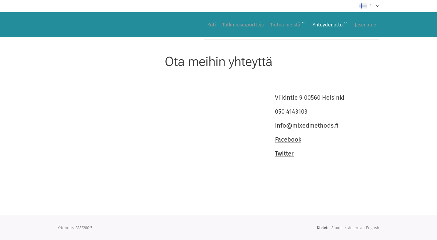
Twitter (284, 153)
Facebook (288, 139)
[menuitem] (193, 24)
